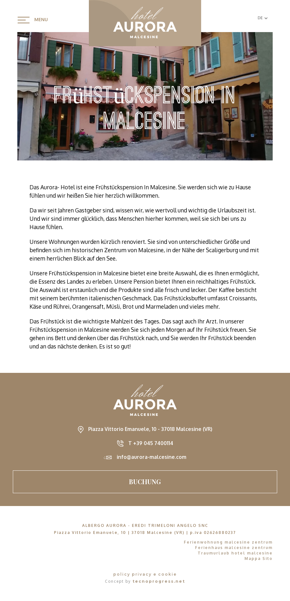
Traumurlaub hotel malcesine (235, 553)
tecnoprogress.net (158, 581)
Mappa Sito (258, 558)
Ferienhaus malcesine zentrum (234, 547)
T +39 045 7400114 (150, 443)
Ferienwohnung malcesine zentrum (228, 542)
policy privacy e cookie (145, 574)
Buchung (145, 481)
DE (263, 17)
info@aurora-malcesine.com (151, 457)
